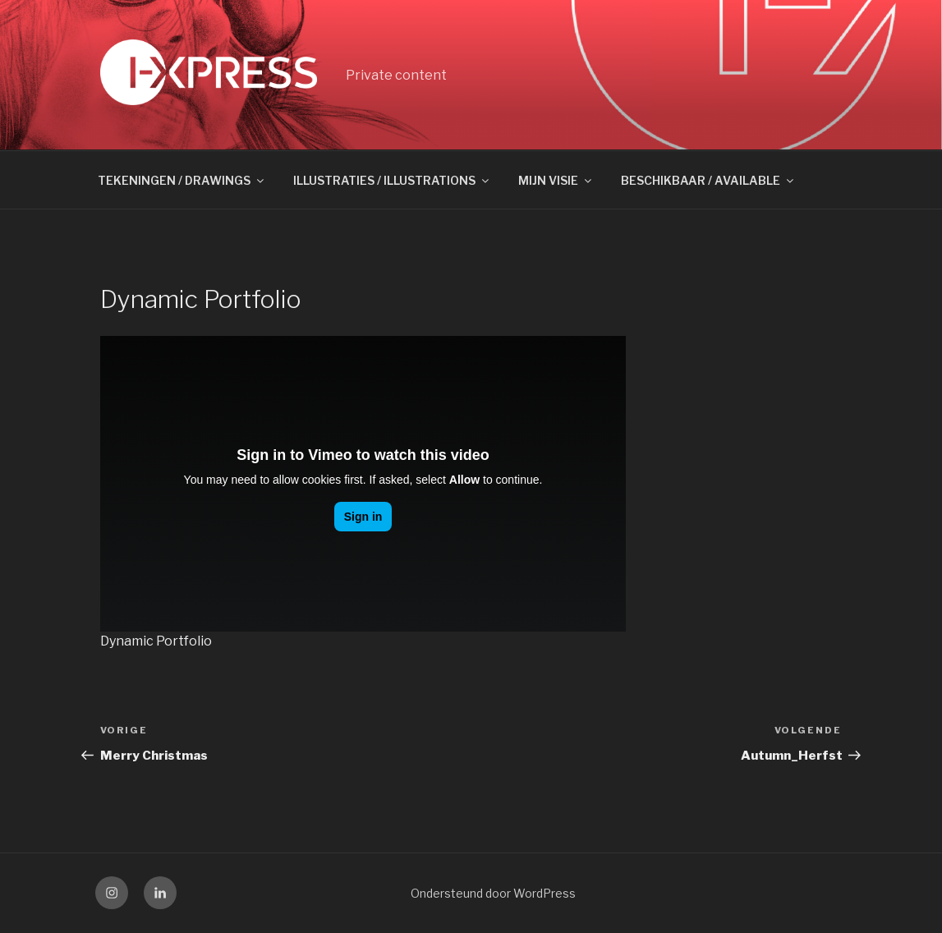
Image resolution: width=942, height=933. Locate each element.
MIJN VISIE (556, 180)
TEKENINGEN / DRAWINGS (182, 180)
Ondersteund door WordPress (493, 893)
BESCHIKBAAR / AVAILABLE (708, 180)
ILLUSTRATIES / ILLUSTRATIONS (392, 180)
